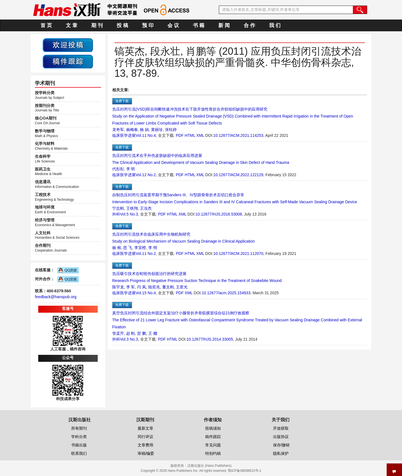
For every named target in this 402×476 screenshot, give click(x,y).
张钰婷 (171, 129)
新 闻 (224, 25)
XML (200, 135)
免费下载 (122, 101)
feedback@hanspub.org (55, 297)
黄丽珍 (157, 129)
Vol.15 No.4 (146, 293)
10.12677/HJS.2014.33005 (209, 339)
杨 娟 (144, 129)
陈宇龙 (118, 287)
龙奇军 (118, 129)
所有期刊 (79, 428)
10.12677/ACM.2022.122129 (238, 175)
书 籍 (198, 25)
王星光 (182, 287)
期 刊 (97, 25)
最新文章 (145, 428)
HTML (190, 135)
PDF (180, 135)
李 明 (130, 169)
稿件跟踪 (213, 436)
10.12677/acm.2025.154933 (226, 293)
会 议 (173, 25)
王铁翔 (132, 208)
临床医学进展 (124, 135)
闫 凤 (141, 287)
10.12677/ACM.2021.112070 (238, 253)
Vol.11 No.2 (146, 253)
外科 (116, 214)
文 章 (71, 25)
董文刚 (168, 287)
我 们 (275, 25)
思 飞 (127, 247)
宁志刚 (118, 208)
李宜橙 (140, 247)
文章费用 (145, 445)
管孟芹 (118, 333)
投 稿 (122, 25)
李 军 (130, 287)
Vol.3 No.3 (129, 339)
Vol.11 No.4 (146, 135)
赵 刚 (130, 333)
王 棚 (152, 333)
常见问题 (213, 445)
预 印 (148, 25)
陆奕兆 (154, 287)
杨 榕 (116, 247)
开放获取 (281, 428)
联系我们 (79, 453)
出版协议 (281, 436)
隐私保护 (281, 453)
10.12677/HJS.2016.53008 (218, 214)
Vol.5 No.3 (129, 214)
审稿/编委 (146, 453)
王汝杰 (146, 208)
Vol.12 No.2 (146, 175)
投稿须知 (213, 428)
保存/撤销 (281, 445)
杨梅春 (132, 129)
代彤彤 (118, 169)
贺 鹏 (141, 333)
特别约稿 (213, 453)
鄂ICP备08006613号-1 (244, 471)
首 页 (46, 25)
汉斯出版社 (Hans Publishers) (209, 466)
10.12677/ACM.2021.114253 (238, 135)
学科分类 (79, 436)
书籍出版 (79, 445)
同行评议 (145, 436)
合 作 (249, 25)
